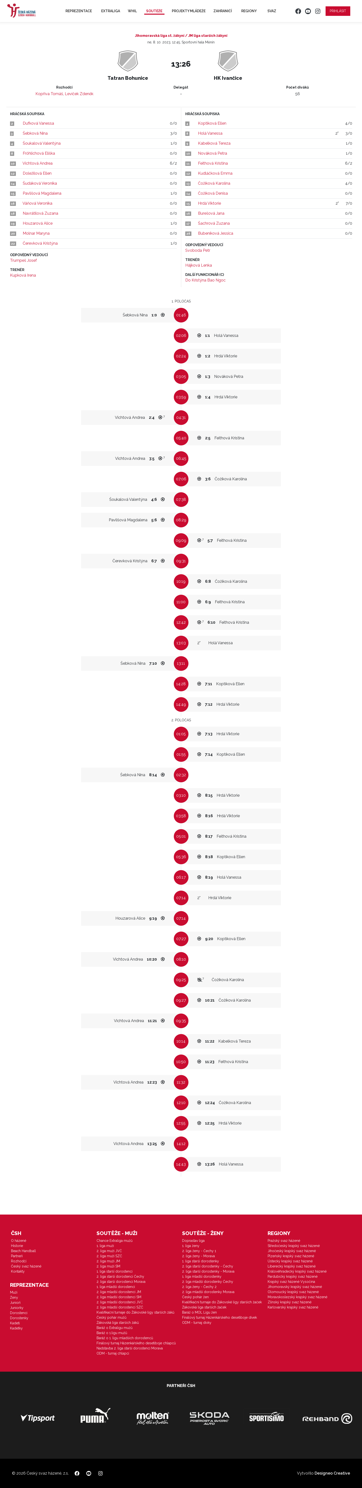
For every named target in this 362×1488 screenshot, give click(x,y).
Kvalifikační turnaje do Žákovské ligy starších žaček (222, 1302)
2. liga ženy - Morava (198, 1256)
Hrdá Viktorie (209, 203)
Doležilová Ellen (37, 173)
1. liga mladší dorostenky (201, 1276)
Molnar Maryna (36, 233)
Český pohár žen (195, 1297)
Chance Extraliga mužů (114, 1241)
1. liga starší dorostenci (114, 1271)
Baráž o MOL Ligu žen (199, 1312)
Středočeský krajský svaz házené (294, 1246)
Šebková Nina (35, 133)
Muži (13, 1292)
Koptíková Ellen (212, 123)
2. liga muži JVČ (109, 1251)
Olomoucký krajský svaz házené (293, 1292)
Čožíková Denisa (213, 193)
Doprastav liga (193, 1241)
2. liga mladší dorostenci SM (119, 1297)
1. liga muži (105, 1246)
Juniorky (16, 1308)
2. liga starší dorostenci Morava (121, 1282)
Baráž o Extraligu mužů (114, 1328)
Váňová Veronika (37, 203)
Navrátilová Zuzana (40, 213)
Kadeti (15, 1323)
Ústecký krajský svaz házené (290, 1261)
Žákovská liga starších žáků (118, 1323)
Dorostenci (18, 1313)
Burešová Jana (211, 213)
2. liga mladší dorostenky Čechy (207, 1282)
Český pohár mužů (111, 1317)
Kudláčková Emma (215, 173)
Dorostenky (19, 1318)
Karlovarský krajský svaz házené (293, 1307)
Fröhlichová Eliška (39, 153)
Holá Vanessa (210, 133)
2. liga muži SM (108, 1266)
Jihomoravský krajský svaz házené (295, 1287)
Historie (17, 1246)
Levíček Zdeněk (79, 93)
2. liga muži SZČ (109, 1256)
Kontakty (18, 1271)
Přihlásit (338, 11)
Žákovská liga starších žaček (204, 1307)
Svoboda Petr (197, 250)
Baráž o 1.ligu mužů (112, 1333)
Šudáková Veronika (40, 183)
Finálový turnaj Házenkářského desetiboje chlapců (136, 1343)
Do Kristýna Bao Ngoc (205, 280)
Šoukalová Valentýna (42, 143)
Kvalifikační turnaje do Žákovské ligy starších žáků (135, 1312)
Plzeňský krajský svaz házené (291, 1256)
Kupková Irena (23, 275)
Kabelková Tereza (214, 143)
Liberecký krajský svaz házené (292, 1266)
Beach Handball (23, 1251)
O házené (18, 1241)
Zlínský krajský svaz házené (289, 1302)
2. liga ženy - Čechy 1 (199, 1251)
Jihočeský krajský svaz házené (292, 1251)
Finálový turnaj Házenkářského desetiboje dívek (219, 1317)
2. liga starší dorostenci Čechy (120, 1276)
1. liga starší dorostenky (200, 1261)
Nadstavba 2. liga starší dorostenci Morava (130, 1348)
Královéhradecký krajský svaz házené (297, 1271)
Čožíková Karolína (214, 183)
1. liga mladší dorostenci (116, 1287)
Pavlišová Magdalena (42, 193)
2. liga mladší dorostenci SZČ (120, 1307)
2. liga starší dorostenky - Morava (208, 1271)
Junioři (15, 1303)
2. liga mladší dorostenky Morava (208, 1292)
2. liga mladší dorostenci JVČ (120, 1302)
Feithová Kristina (213, 163)
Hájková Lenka (198, 265)
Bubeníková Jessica (215, 233)
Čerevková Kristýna (40, 243)
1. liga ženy (190, 1246)
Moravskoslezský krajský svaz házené (297, 1297)
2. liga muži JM (108, 1261)
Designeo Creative (332, 1473)
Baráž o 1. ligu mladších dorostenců (125, 1338)
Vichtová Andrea (37, 163)
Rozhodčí (18, 1261)
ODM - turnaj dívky (196, 1323)
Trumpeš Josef (23, 260)
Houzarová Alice (38, 223)
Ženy (14, 1297)
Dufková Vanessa (38, 123)
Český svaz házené (26, 1266)
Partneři (17, 1256)
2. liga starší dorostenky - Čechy (207, 1266)
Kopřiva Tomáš (49, 93)
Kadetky (16, 1328)
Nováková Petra (212, 153)
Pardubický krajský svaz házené (293, 1276)
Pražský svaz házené (284, 1241)
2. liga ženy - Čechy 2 (199, 1287)
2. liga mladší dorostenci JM (119, 1292)
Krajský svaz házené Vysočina (291, 1282)
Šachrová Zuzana (214, 223)
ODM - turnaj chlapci (113, 1353)
